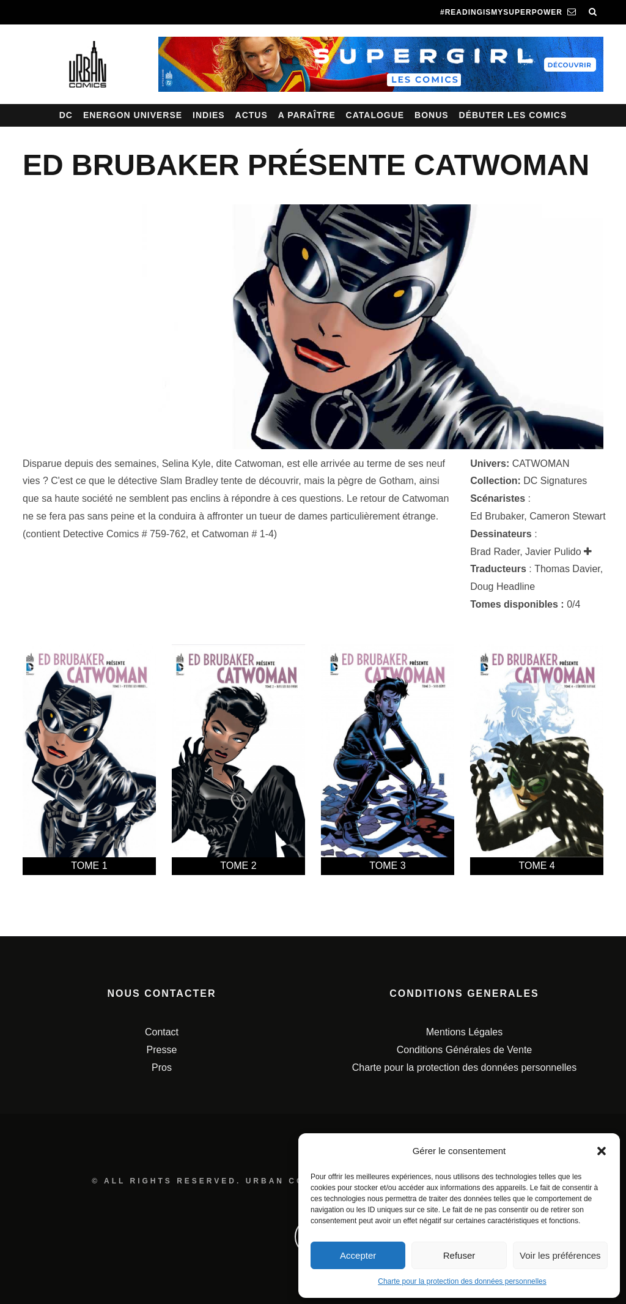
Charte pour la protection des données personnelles (462, 1281)
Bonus (431, 115)
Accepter (358, 1255)
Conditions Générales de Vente (464, 1050)
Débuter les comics (513, 115)
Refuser (459, 1255)
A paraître (307, 115)
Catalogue (375, 115)
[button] (601, 1151)
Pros (162, 1067)
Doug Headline (502, 586)
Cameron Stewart (567, 516)
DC (66, 115)
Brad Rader (495, 551)
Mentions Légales (464, 1032)
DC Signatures (555, 480)
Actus (251, 115)
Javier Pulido (553, 551)
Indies (209, 115)
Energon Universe (132, 115)
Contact (162, 1032)
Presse (162, 1050)
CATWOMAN (541, 463)
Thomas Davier (567, 569)
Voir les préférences (560, 1255)
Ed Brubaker (497, 516)
